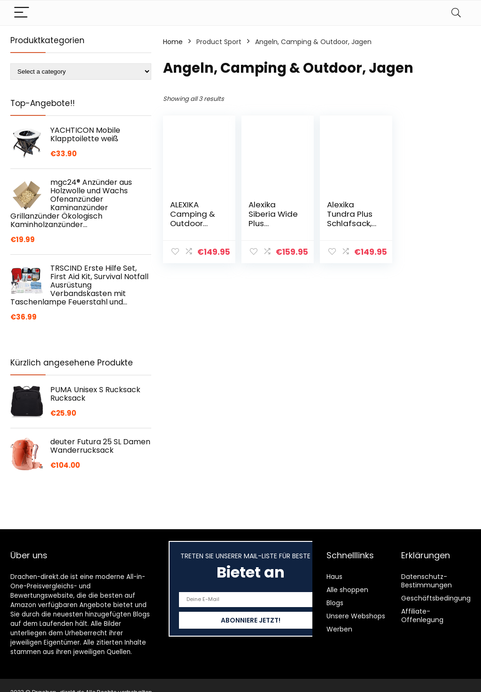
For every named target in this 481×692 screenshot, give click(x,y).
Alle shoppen (347, 589)
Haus (334, 576)
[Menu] (21, 12)
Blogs (334, 603)
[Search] (456, 12)
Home (173, 41)
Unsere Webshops (355, 616)
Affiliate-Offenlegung (422, 615)
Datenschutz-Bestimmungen (426, 581)
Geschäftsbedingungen (440, 598)
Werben (339, 629)
